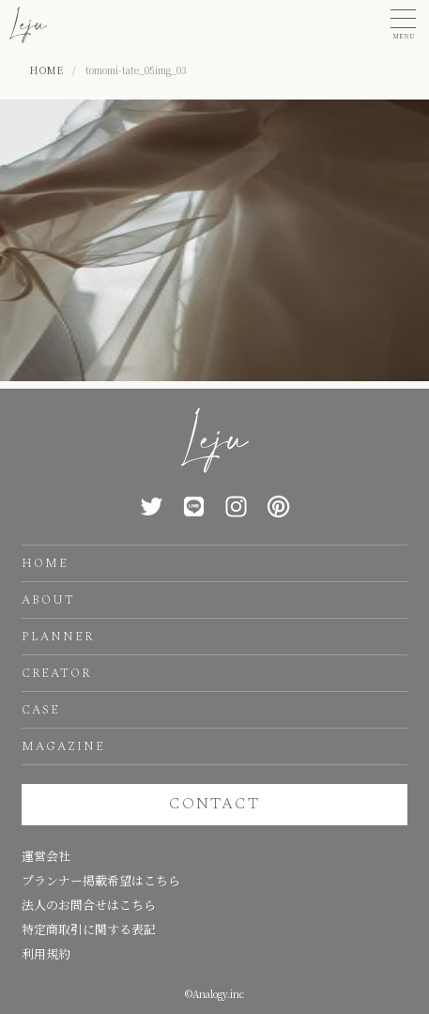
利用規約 (46, 953)
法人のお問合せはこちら (89, 905)
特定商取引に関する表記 (89, 929)
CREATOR (56, 673)
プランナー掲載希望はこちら (101, 880)
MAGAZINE (63, 746)
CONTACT (214, 803)
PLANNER (58, 636)
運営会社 (46, 856)
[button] (403, 24)
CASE (41, 709)
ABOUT (48, 600)
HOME (45, 563)
